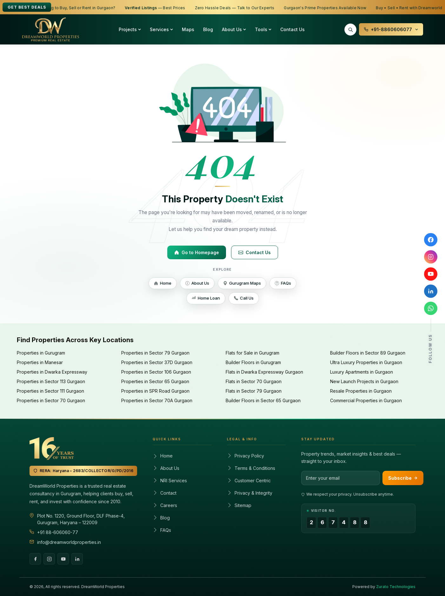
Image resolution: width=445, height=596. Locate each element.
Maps (188, 29)
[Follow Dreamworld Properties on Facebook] (430, 240)
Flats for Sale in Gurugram (252, 353)
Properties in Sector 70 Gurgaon (51, 400)
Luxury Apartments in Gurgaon (361, 372)
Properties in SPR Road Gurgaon (155, 391)
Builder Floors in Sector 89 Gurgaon (367, 353)
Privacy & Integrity (249, 493)
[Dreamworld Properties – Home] (50, 29)
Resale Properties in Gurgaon (361, 391)
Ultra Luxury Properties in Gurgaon (366, 362)
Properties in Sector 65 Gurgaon (155, 381)
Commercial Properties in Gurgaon (366, 400)
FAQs (283, 283)
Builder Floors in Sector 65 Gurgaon (263, 400)
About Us (234, 29)
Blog (208, 29)
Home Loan (206, 298)
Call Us (244, 298)
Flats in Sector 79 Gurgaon (254, 391)
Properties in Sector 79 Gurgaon (155, 353)
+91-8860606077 (391, 29)
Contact (164, 493)
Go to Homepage (196, 252)
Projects (130, 29)
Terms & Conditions (251, 468)
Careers (165, 505)
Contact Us (292, 29)
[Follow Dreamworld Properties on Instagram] (430, 257)
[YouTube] (63, 559)
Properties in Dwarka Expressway (52, 372)
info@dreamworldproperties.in (69, 542)
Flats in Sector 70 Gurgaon (254, 381)
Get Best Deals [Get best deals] (27, 7)
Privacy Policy (245, 455)
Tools (263, 29)
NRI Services (170, 480)
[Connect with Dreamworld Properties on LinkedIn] (430, 291)
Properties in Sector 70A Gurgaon (156, 400)
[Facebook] (35, 559)
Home (162, 283)
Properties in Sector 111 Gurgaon (50, 391)
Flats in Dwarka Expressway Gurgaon (264, 372)
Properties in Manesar (40, 362)
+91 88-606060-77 (57, 532)
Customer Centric (249, 480)
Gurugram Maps (242, 283)
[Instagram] (49, 559)
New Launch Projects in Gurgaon (364, 381)
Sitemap (239, 505)
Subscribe (403, 478)
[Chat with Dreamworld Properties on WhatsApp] (430, 308)
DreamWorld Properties (103, 586)
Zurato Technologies (395, 586)
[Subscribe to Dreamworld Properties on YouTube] (430, 274)
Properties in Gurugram (41, 353)
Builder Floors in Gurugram (253, 362)
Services (161, 29)
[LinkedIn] (77, 559)
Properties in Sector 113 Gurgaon (51, 381)
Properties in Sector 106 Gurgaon (156, 372)
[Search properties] (350, 30)
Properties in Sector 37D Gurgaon (156, 362)
